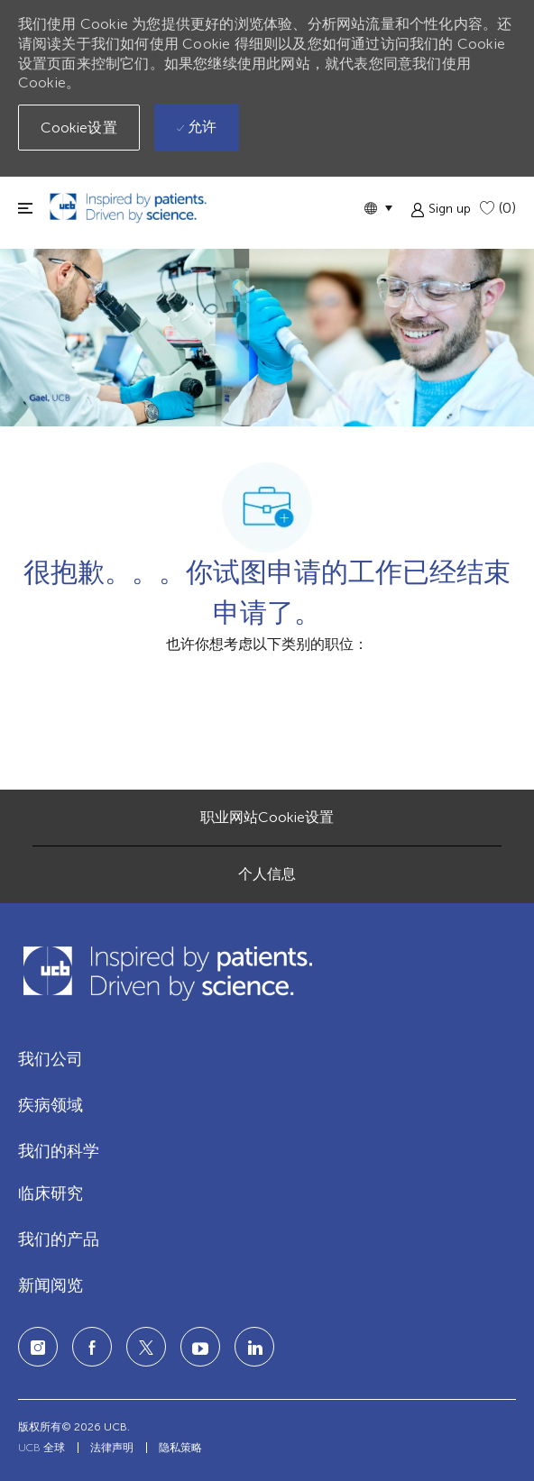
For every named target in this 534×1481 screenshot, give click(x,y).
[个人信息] (267, 874)
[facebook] (92, 1347)
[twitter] (146, 1347)
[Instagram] (38, 1347)
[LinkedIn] (200, 1347)
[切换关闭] (25, 208)
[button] (378, 208)
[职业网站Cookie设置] (267, 818)
